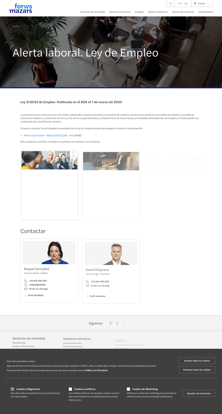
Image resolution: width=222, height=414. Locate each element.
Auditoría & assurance (72, 348)
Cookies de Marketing (145, 389)
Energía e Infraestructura (23, 346)
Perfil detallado (33, 296)
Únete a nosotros (158, 11)
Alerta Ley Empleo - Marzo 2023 (42, 135)
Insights (139, 11)
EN (179, 3)
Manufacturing (18, 343)
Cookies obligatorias (28, 389)
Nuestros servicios (119, 11)
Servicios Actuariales (72, 344)
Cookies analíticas (84, 389)
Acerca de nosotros (183, 11)
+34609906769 (34, 285)
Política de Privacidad (96, 370)
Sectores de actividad (92, 11)
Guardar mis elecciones (199, 393)
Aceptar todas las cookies (197, 360)
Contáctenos (205, 11)
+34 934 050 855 (97, 285)
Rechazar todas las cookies (197, 369)
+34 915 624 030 (35, 281)
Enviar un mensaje (36, 289)
